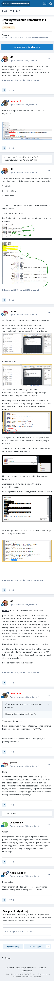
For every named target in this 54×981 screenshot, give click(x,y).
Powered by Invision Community (27, 977)
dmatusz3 (12, 157)
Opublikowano (24, 60)
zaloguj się (42, 917)
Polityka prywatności (26, 967)
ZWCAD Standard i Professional (34, 38)
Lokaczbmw (16, 822)
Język (10, 967)
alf (9, 35)
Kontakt (42, 967)
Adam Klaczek (18, 872)
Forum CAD (11, 11)
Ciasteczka (27, 970)
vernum (24, 328)
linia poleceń (8, 729)
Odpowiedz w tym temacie (27, 47)
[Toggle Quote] (6, 704)
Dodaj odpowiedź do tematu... (21, 931)
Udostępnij (13, 946)
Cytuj (11, 90)
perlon (13, 311)
